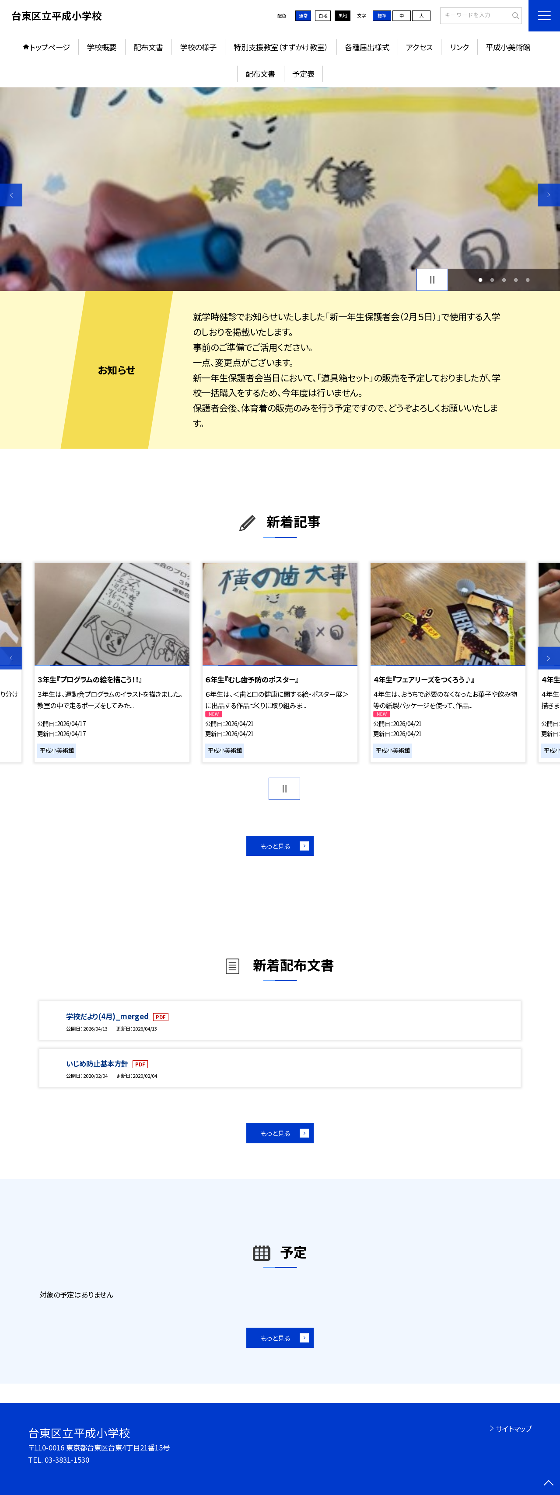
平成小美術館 (508, 47)
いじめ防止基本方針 (98, 1063)
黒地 (342, 15)
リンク (459, 47)
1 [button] (480, 280)
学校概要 (101, 47)
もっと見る (275, 846)
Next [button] (549, 195)
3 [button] (504, 280)
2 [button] (492, 280)
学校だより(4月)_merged (108, 1016)
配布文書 (148, 47)
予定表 (303, 73)
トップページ (50, 47)
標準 (382, 15)
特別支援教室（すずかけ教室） (281, 47)
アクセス (419, 47)
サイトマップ (514, 1428)
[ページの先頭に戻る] (549, 1484)
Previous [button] (11, 195)
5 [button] (528, 280)
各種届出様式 (367, 47)
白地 (322, 15)
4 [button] (516, 280)
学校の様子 (198, 47)
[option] (280, 189)
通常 (303, 15)
